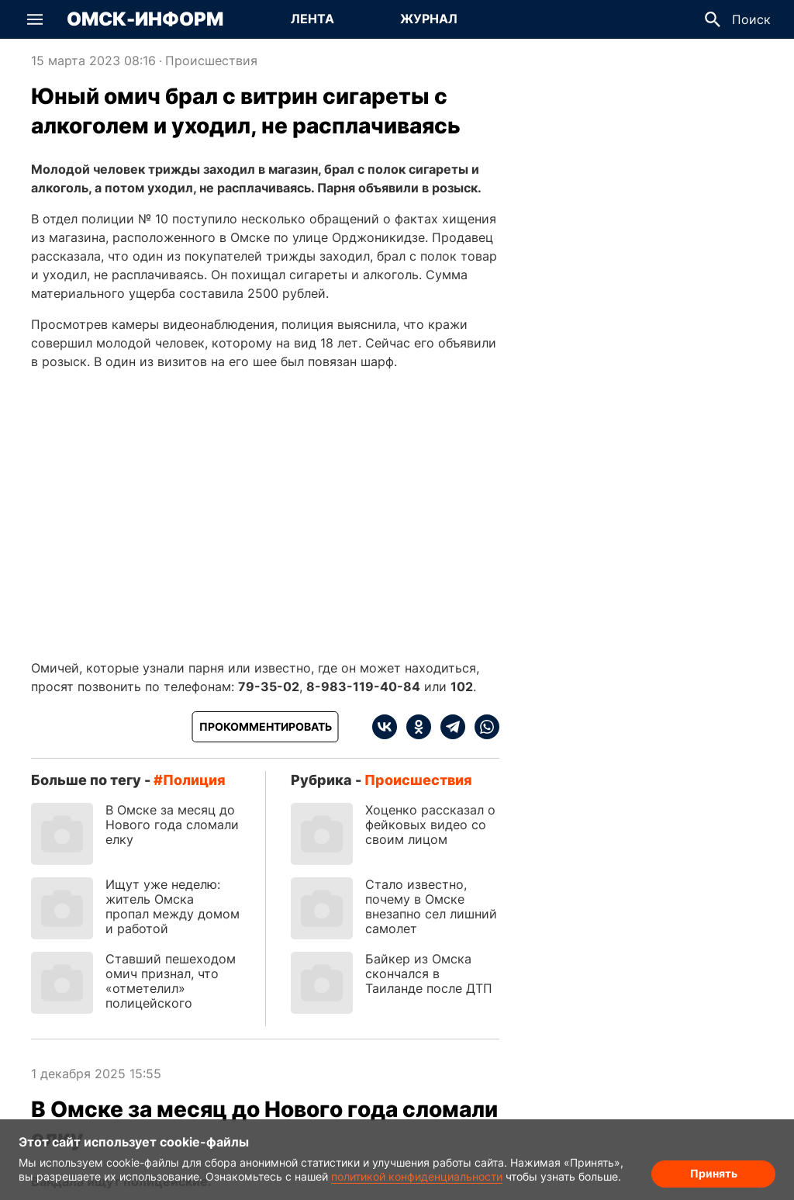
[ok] (414, 726)
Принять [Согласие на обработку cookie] (713, 1173)
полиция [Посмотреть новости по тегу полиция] (194, 780)
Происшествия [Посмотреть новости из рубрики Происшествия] (211, 60)
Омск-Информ (145, 19)
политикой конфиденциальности (416, 1176)
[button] (35, 19)
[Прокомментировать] (265, 726)
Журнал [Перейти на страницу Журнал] (428, 18)
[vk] (384, 726)
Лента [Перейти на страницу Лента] (312, 18)
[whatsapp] (482, 726)
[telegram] (448, 726)
